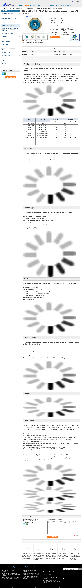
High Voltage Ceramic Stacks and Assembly (9, 19)
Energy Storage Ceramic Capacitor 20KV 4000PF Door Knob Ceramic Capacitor (30, 577)
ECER (73, 587)
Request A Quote (67, 5)
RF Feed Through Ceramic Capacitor (10, 30)
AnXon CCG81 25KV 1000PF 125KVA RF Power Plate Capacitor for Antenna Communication (75, 556)
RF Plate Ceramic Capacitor (16, 8)
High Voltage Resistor (6, 55)
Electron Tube (5, 49)
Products (26, 5)
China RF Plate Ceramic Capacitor (20, 587)
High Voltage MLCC (6, 47)
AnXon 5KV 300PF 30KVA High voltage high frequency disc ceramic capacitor (26, 556)
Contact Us (59, 5)
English (77, 1)
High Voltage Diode (6, 52)
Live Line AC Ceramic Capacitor (9, 22)
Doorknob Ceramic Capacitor (8, 13)
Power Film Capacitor (6, 39)
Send (80, 569)
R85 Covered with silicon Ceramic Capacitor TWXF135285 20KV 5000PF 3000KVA (51, 581)
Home (20, 5)
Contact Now (55, 37)
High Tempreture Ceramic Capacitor (9, 33)
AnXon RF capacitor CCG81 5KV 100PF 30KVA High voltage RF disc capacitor (63, 556)
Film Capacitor (5, 36)
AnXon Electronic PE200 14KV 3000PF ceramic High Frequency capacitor (10, 578)
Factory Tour (40, 5)
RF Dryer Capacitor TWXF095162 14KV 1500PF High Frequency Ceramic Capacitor (52, 577)
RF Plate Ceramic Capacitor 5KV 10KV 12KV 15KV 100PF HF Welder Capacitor (10, 570)
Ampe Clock (4, 63)
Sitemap (69, 576)
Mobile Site (66, 578)
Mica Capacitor (5, 44)
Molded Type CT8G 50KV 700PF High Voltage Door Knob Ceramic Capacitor (31, 574)
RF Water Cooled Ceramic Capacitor (10, 28)
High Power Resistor (6, 58)
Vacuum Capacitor (6, 41)
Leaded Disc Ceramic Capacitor (9, 16)
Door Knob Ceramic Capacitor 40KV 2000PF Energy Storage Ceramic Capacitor (30, 570)
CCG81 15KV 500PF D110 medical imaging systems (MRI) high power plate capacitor (11, 574)
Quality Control (50, 5)
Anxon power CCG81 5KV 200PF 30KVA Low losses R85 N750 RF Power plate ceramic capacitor (39, 556)
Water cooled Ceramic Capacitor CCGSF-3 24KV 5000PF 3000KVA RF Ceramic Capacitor (51, 573)
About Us (32, 5)
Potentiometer (5, 66)
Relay (3, 60)
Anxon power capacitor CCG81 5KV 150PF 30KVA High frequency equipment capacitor (51, 556)
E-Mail (64, 576)
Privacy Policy (9, 587)
